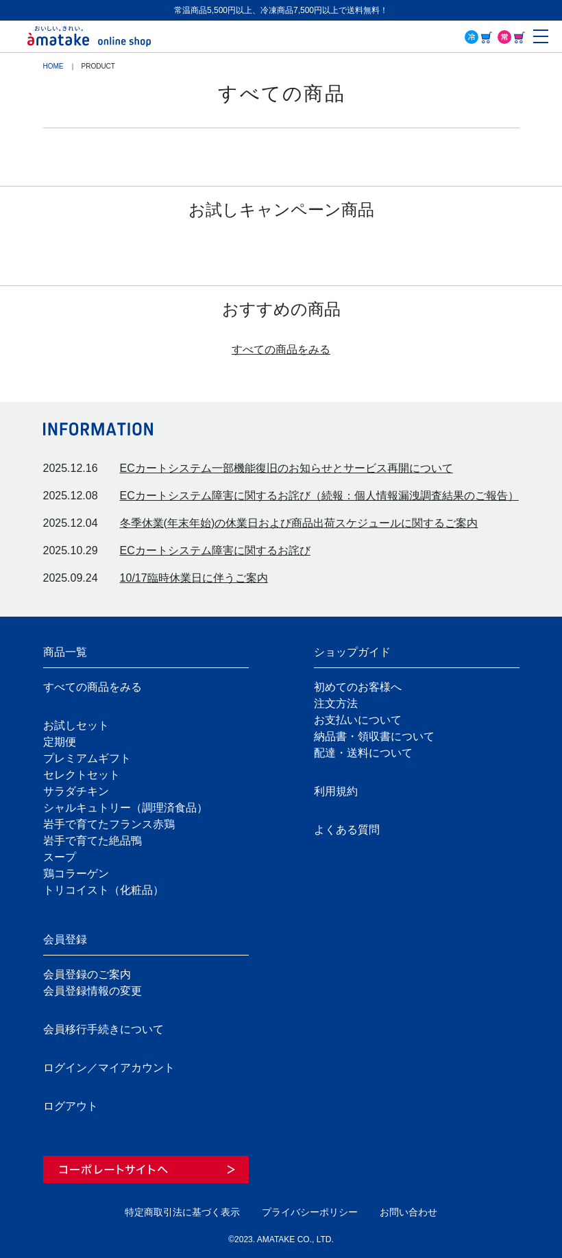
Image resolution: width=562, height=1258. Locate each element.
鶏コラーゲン (76, 873)
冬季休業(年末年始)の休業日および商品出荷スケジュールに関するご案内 (299, 523)
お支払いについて (358, 720)
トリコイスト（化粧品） (103, 890)
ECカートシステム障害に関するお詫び (215, 550)
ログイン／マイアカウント (109, 1067)
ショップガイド (352, 652)
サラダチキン (76, 791)
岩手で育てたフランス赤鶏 (109, 824)
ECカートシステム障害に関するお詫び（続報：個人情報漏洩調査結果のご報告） (319, 495)
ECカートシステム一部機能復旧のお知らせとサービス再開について (286, 468)
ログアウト (70, 1106)
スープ (59, 857)
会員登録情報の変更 (92, 991)
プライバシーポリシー (310, 1212)
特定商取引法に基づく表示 (182, 1212)
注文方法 (336, 703)
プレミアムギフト (87, 758)
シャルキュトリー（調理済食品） (125, 808)
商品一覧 (65, 652)
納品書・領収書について (374, 736)
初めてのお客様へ (358, 687)
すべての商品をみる (281, 349)
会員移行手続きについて (103, 1029)
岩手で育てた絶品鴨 (92, 840)
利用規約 (336, 791)
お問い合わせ (408, 1212)
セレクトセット (81, 775)
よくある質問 (347, 829)
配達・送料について (363, 753)
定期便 (59, 742)
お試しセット (76, 725)
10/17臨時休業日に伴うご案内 (194, 578)
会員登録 (65, 939)
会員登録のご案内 (87, 974)
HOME (53, 66)
